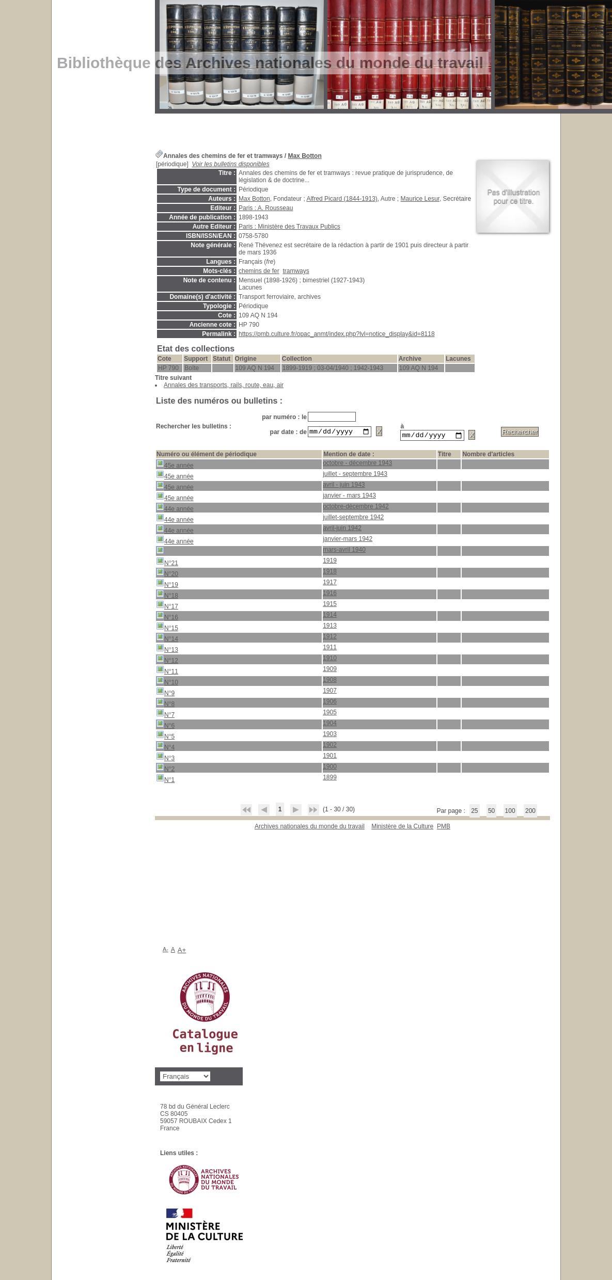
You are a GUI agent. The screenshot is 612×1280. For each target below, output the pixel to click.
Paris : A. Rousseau (266, 208)
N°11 (167, 672)
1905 (330, 713)
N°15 (167, 628)
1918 (330, 573)
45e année (175, 466)
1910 (330, 659)
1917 (330, 583)
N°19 (167, 585)
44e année (175, 509)
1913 (330, 627)
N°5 (165, 737)
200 (530, 812)
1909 (330, 670)
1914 (330, 616)
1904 (330, 724)
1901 (330, 757)
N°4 (165, 748)
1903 (330, 735)
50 (491, 812)
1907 (330, 692)
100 (510, 812)
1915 (330, 605)
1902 (330, 746)
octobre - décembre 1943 (357, 464)
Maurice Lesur (420, 198)
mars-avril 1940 (344, 551)
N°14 (167, 639)
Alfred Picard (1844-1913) (341, 198)
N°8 (165, 704)
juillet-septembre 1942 (353, 518)
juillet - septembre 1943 (355, 475)
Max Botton (304, 155)
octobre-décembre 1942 (355, 507)
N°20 (167, 574)
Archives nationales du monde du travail (310, 827)
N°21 (167, 563)
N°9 (165, 693)
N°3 (165, 758)
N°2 (165, 769)
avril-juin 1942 (342, 529)
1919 (330, 562)
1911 (330, 648)
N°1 (165, 780)
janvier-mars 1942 (347, 540)
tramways (296, 271)
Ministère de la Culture (402, 827)
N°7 (165, 715)
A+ (182, 951)
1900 (330, 768)
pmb (443, 827)
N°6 (165, 726)
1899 (330, 778)
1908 (330, 681)
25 (474, 812)
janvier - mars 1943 (349, 497)
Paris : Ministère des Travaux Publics (289, 226)
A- (165, 951)
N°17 (167, 607)
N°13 (167, 650)
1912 (330, 638)
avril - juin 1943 (344, 486)
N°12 (167, 661)
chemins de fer (259, 271)
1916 (330, 594)
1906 (330, 703)
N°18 (167, 596)
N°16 (167, 617)
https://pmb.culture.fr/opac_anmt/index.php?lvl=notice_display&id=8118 (337, 334)
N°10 (167, 682)
